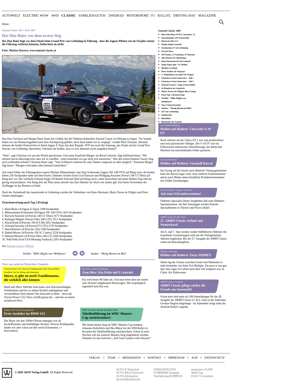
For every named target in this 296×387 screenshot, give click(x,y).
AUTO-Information (127, 376)
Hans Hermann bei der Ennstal (176, 61)
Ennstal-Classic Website (20, 246)
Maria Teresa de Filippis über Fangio (178, 91)
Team (111, 357)
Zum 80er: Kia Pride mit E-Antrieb (107, 272)
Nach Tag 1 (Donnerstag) (173, 95)
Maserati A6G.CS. (170, 41)
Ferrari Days (167, 51)
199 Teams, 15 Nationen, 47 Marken (178, 54)
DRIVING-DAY (184, 15)
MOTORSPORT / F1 (140, 15)
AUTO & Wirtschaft (127, 369)
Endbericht (166, 115)
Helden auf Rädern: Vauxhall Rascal (186, 163)
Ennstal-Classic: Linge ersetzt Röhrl (178, 85)
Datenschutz (215, 357)
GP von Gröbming (170, 111)
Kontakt (154, 357)
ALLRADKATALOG (128, 379)
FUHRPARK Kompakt (166, 372)
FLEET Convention (202, 376)
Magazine (207, 15)
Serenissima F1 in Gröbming (174, 48)
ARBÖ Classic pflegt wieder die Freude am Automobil (182, 287)
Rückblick (166, 118)
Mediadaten (131, 357)
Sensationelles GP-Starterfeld (175, 38)
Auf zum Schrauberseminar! (180, 194)
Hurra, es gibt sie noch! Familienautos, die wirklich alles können (31, 278)
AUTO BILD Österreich (129, 372)
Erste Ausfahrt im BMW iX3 (24, 313)
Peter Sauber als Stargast (173, 71)
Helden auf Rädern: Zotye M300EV (185, 255)
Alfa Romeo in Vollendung (173, 58)
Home (5, 24)
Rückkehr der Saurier (171, 121)
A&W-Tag (197, 372)
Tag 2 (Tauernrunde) (171, 105)
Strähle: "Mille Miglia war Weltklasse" (44, 253)
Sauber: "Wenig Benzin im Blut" (109, 253)
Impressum (176, 357)
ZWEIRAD (116, 15)
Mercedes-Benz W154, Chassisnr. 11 (178, 34)
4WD (54, 15)
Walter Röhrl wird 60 (171, 44)
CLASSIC (68, 15)
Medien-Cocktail (169, 68)
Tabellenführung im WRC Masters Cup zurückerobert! (107, 315)
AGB (194, 357)
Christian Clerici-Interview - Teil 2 (177, 81)
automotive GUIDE (202, 369)
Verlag (94, 357)
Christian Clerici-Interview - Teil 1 (177, 78)
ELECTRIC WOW (35, 15)
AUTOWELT (11, 15)
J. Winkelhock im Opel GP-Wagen (177, 74)
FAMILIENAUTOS (92, 15)
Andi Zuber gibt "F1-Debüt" (174, 64)
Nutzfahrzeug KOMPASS (168, 376)
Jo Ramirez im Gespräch (173, 88)
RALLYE (164, 15)
